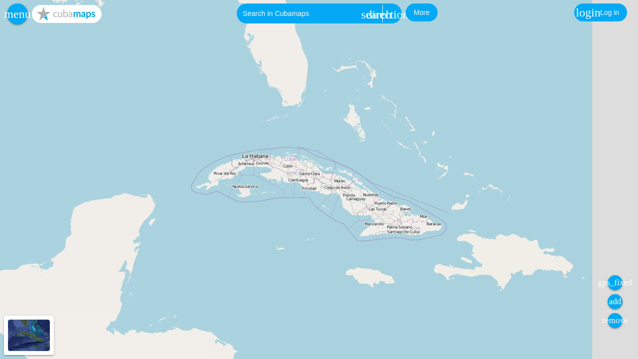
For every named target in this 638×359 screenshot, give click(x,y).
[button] (17, 13)
